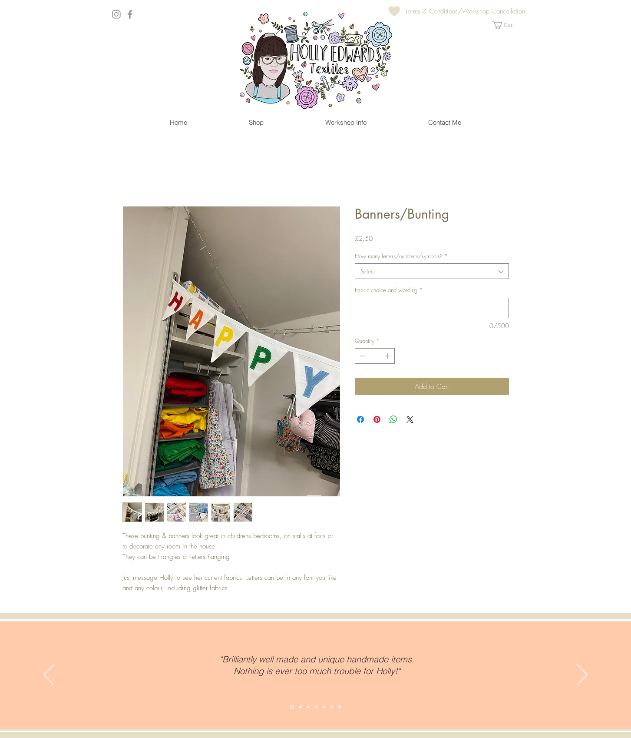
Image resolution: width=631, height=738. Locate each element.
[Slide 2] (292, 707)
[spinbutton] (374, 356)
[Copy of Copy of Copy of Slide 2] (316, 707)
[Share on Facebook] (360, 419)
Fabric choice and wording (389, 290)
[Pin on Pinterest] (377, 419)
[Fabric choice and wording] (432, 308)
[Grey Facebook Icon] (129, 14)
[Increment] (388, 356)
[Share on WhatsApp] (393, 419)
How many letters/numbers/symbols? (401, 256)
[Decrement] (361, 356)
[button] (508, 25)
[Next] (582, 675)
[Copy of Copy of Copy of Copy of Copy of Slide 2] (331, 707)
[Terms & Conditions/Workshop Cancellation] (465, 11)
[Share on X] (410, 419)
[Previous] (48, 675)
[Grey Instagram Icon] (116, 14)
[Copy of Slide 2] (300, 707)
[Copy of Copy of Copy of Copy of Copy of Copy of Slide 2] (339, 707)
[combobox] (432, 271)
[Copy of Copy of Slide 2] (308, 707)
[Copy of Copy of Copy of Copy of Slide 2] (324, 707)
